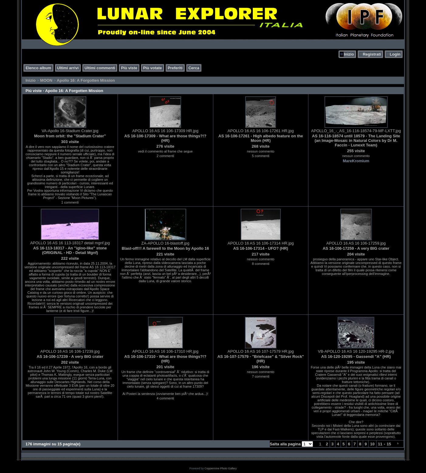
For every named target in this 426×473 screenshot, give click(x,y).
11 (380, 444)
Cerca (193, 68)
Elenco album (38, 68)
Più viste (129, 68)
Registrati (372, 54)
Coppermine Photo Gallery (220, 468)
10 (372, 444)
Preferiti (175, 68)
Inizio (349, 54)
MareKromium (356, 161)
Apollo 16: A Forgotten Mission (86, 80)
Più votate (152, 68)
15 (389, 444)
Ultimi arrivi (68, 68)
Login (395, 54)
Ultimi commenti (99, 68)
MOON (46, 80)
